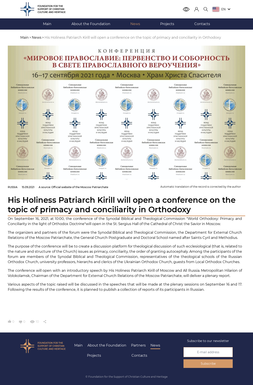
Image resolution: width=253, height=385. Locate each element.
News (155, 345)
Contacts (139, 355)
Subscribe (208, 364)
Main (78, 345)
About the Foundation (106, 345)
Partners (138, 345)
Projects (94, 355)
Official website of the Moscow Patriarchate (79, 187)
